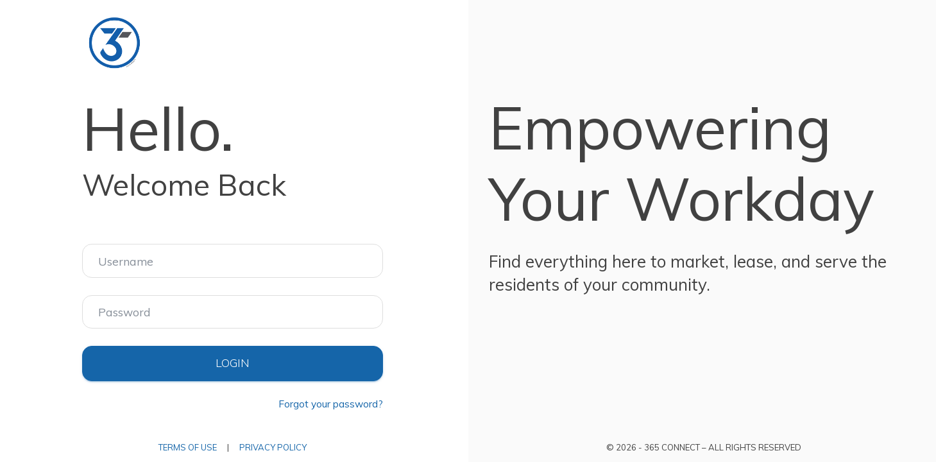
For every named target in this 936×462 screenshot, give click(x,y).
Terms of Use (187, 447)
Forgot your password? (330, 404)
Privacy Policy (273, 447)
